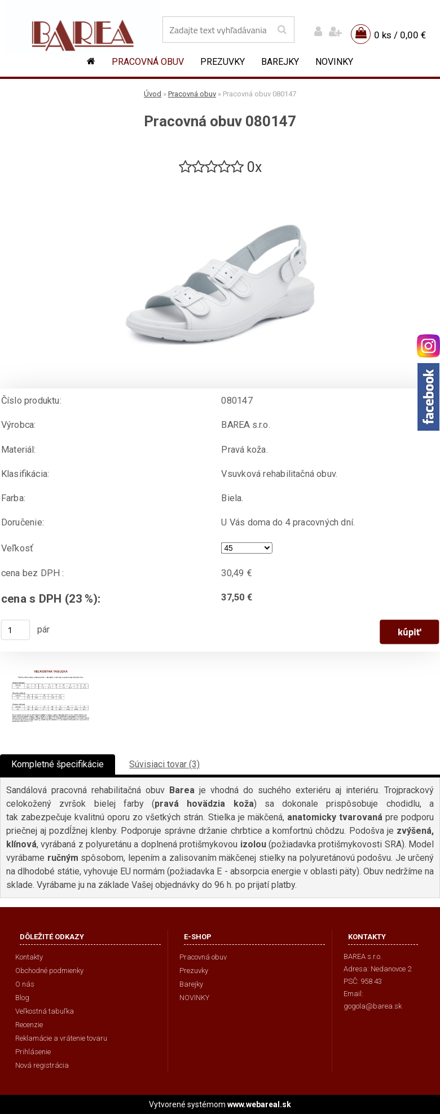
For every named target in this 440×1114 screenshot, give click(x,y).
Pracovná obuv (148, 61)
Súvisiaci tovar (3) (164, 764)
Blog (22, 997)
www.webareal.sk (259, 1104)
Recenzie (29, 1024)
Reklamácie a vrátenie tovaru (61, 1038)
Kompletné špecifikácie (57, 764)
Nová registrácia (42, 1065)
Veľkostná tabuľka (44, 1011)
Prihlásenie (33, 1051)
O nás (24, 984)
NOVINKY (334, 61)
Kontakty (29, 957)
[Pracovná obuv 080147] (220, 181)
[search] (282, 30)
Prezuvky (222, 61)
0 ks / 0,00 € (400, 35)
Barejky (280, 61)
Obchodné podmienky (49, 970)
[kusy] (15, 630)
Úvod (152, 94)
